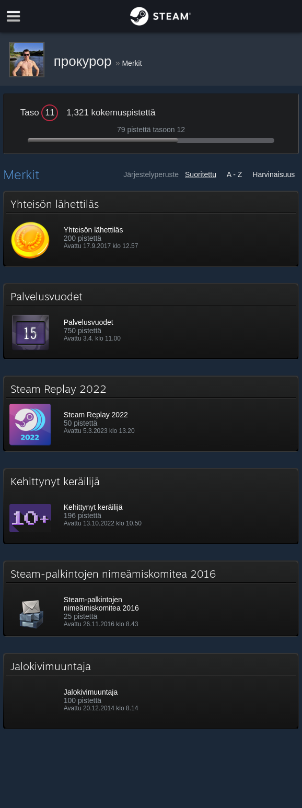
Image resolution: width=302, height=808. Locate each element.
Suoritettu (200, 174)
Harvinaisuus (273, 174)
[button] (151, 229)
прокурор (84, 61)
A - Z (234, 174)
